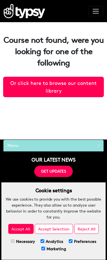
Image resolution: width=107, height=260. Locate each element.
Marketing (53, 248)
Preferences (82, 241)
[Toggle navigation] (95, 11)
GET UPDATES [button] (53, 171)
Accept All (20, 228)
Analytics (52, 241)
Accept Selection (54, 228)
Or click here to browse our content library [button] (53, 87)
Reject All (87, 228)
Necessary (23, 241)
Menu (53, 145)
